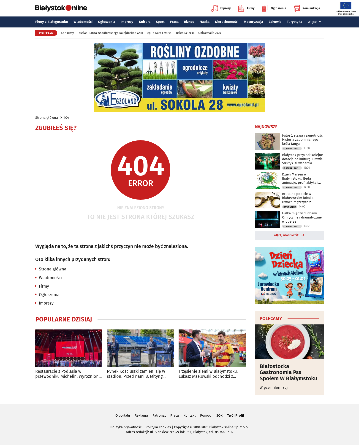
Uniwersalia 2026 (209, 32)
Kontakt (189, 415)
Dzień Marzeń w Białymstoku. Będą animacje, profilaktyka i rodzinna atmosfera (300, 178)
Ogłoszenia (274, 8)
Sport (160, 22)
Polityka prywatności (126, 427)
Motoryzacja (253, 22)
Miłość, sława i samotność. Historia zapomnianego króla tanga (303, 139)
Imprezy (221, 8)
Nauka (204, 22)
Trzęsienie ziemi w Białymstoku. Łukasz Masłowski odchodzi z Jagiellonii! (208, 374)
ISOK (219, 415)
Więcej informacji (274, 387)
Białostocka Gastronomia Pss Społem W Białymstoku (288, 372)
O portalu (122, 415)
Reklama (141, 415)
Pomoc (205, 415)
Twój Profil (235, 415)
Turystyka (294, 22)
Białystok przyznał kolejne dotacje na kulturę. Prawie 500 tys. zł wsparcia (302, 159)
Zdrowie (275, 22)
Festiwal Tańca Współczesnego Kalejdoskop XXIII (110, 32)
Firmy (246, 8)
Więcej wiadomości (286, 235)
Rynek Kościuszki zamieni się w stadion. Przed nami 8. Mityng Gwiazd (136, 374)
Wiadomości (82, 22)
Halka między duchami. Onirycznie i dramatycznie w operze (302, 217)
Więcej (314, 22)
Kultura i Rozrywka (292, 149)
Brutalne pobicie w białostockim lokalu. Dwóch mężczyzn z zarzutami (298, 198)
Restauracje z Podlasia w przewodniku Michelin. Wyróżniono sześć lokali (68, 374)
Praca (174, 22)
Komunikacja (307, 8)
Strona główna (46, 118)
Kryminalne (289, 207)
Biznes (189, 22)
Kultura (144, 22)
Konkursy (67, 32)
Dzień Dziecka (185, 32)
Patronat (159, 415)
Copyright (181, 427)
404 (66, 118)
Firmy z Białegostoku (51, 22)
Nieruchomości (226, 22)
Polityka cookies (158, 427)
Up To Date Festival (159, 32)
